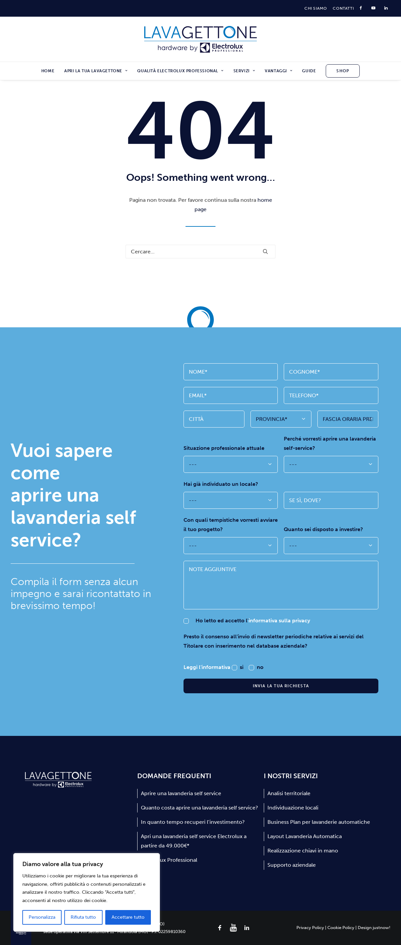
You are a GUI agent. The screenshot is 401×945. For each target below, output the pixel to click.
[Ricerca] (200, 251)
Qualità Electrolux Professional (180, 71)
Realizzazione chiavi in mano (302, 850)
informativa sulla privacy (279, 620)
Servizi (244, 71)
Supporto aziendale (291, 865)
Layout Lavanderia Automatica (304, 836)
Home (47, 71)
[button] (265, 251)
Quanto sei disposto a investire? (323, 529)
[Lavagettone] (200, 39)
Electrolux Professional (169, 860)
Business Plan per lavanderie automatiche (318, 822)
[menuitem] (315, 8)
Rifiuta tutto (83, 917)
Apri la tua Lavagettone (95, 71)
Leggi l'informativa (208, 667)
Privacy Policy (310, 927)
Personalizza (42, 917)
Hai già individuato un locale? (221, 484)
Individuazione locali (292, 807)
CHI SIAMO (315, 8)
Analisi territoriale (288, 793)
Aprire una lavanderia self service (181, 793)
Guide (309, 71)
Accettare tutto (128, 917)
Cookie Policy (340, 927)
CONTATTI (343, 8)
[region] (86, 892)
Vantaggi (278, 71)
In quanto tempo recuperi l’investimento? (193, 822)
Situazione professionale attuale (224, 448)
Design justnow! (374, 927)
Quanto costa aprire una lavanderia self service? (199, 807)
